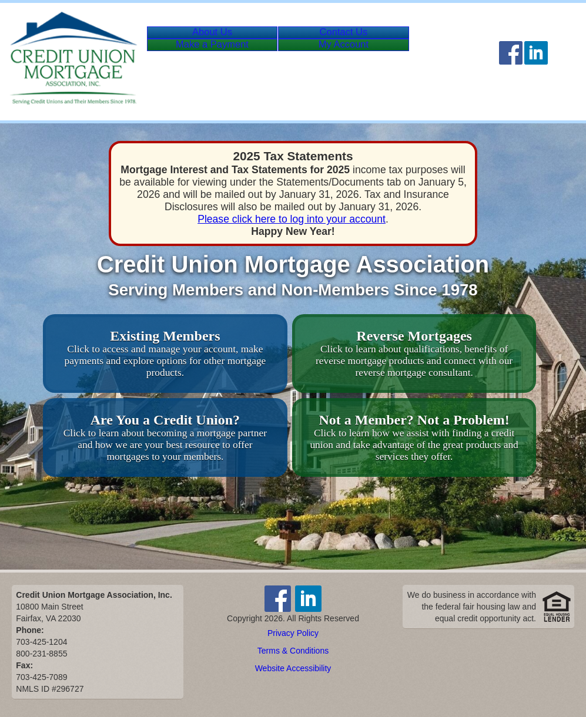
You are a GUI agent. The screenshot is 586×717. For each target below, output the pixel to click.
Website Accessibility (293, 668)
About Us (217, 39)
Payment (239, 68)
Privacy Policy (293, 633)
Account (369, 68)
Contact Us (359, 39)
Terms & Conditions (293, 650)
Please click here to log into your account (291, 219)
